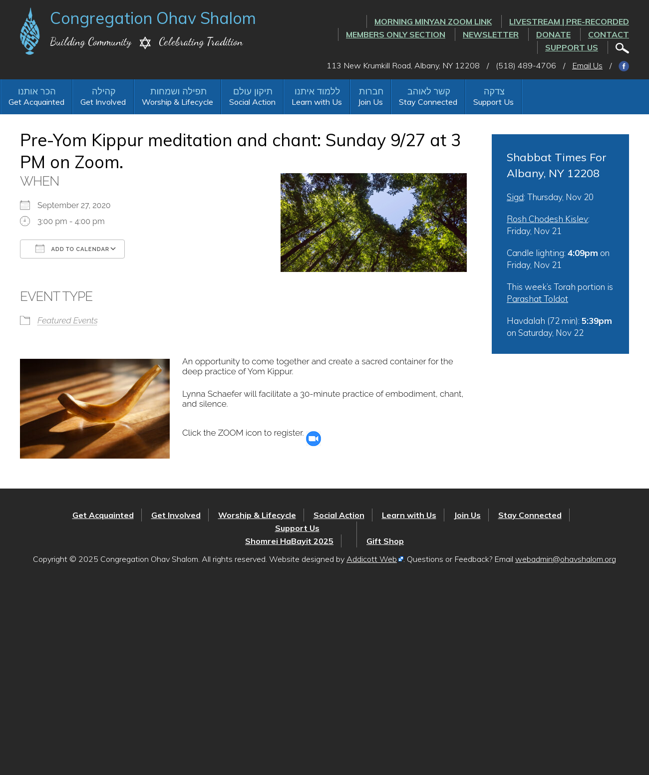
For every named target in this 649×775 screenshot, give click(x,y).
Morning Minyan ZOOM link (433, 21)
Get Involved (103, 102)
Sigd (515, 197)
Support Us (571, 47)
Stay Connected (428, 102)
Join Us (370, 102)
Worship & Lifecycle (177, 102)
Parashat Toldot (537, 298)
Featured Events (67, 320)
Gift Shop (385, 541)
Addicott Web (371, 559)
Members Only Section (395, 34)
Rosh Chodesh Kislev (547, 219)
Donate (553, 34)
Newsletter (491, 34)
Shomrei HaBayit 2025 (289, 541)
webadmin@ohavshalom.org (565, 559)
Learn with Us (317, 102)
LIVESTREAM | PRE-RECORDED (569, 21)
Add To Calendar (72, 248)
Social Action (252, 102)
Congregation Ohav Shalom (153, 18)
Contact (608, 34)
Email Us (587, 65)
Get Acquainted (36, 102)
